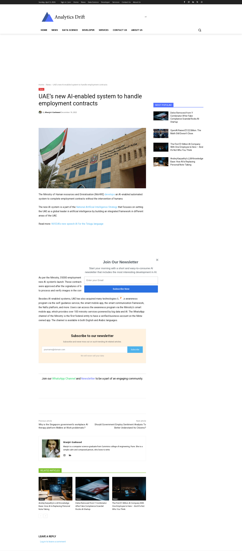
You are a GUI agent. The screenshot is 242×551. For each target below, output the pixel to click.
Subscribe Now (121, 289)
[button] (121, 262)
